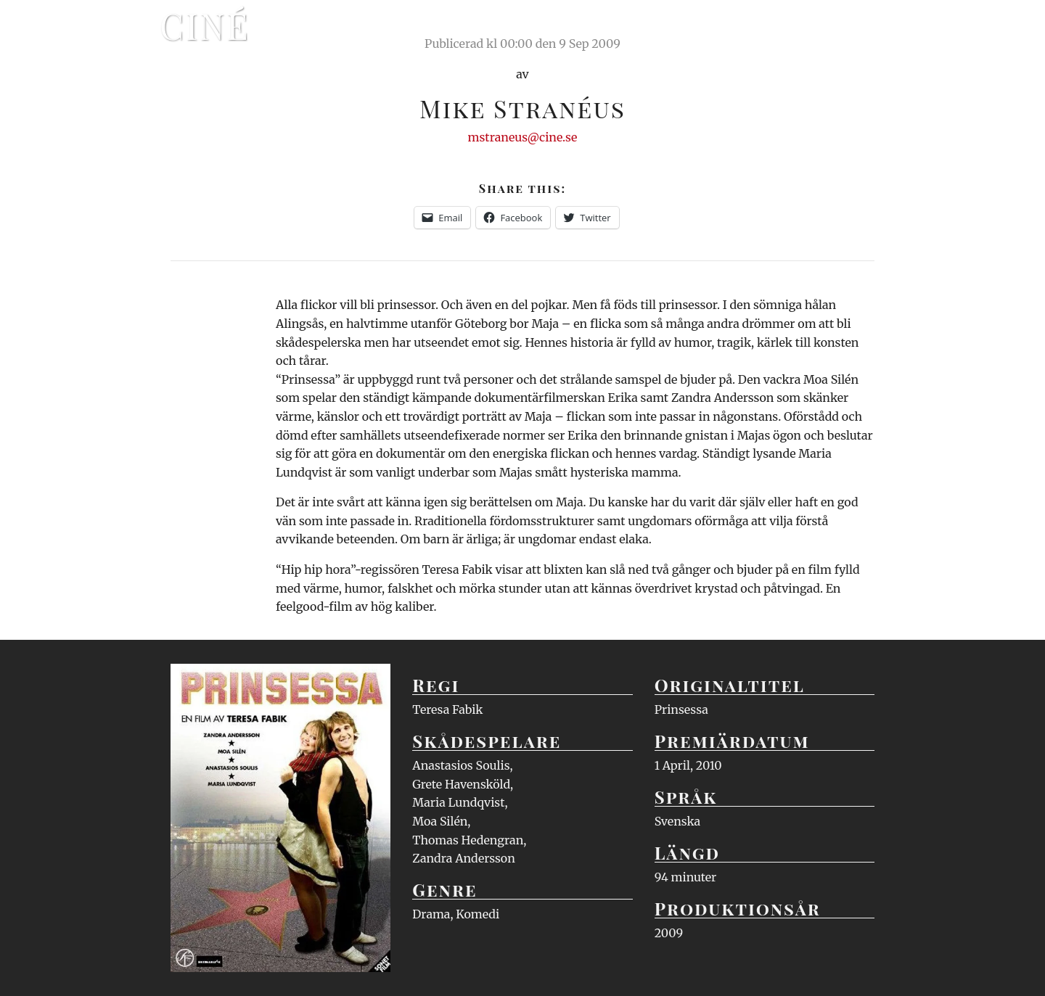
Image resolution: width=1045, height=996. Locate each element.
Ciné (205, 25)
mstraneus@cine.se (523, 137)
